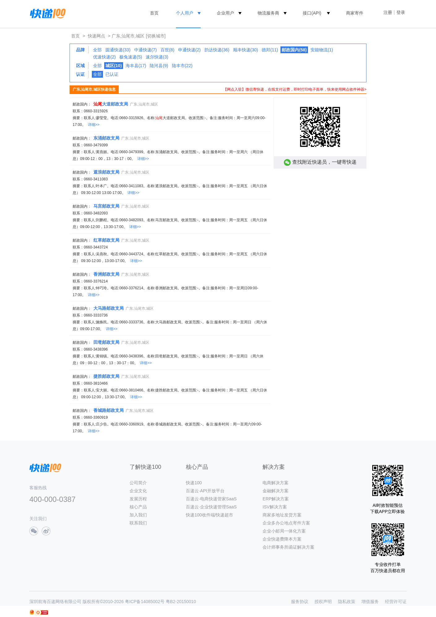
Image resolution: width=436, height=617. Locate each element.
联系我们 (138, 522)
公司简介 (138, 482)
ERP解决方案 (276, 498)
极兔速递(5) (130, 56)
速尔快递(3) (157, 56)
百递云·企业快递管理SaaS (211, 506)
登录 (400, 12)
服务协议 (299, 601)
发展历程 (138, 498)
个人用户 (184, 13)
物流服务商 (268, 13)
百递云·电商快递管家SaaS (211, 498)
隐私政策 (346, 601)
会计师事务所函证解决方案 (288, 547)
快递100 (194, 482)
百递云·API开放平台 (205, 490)
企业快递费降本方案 (282, 539)
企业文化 (138, 490)
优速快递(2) (104, 56)
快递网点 (96, 35)
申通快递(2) (189, 49)
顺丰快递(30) (245, 49)
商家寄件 (354, 13)
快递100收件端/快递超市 (209, 514)
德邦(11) (270, 49)
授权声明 (323, 601)
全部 (97, 49)
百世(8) (167, 49)
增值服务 (370, 601)
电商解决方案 (276, 482)
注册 (387, 12)
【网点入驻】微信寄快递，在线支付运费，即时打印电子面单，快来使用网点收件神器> (294, 89)
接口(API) (312, 13)
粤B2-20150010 (181, 601)
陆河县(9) (159, 65)
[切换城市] (156, 35)
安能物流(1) (321, 49)
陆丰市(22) (182, 65)
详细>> (94, 125)
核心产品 (138, 506)
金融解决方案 (276, 490)
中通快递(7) (145, 49)
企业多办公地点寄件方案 (286, 522)
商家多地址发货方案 (282, 514)
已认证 (111, 74)
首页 (154, 13)
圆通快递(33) (117, 49)
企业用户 (225, 13)
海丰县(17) (136, 65)
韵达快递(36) (216, 49)
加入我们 (138, 514)
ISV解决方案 (275, 506)
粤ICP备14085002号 (145, 601)
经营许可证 (396, 601)
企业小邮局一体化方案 (284, 531)
